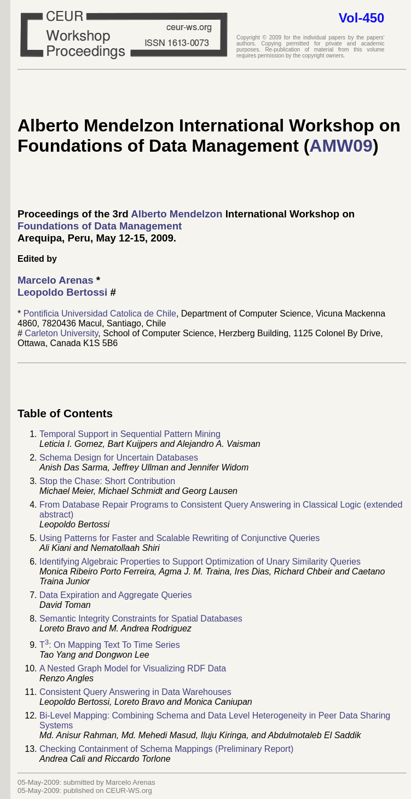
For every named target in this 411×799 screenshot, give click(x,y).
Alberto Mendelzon (176, 214)
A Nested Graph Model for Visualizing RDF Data (132, 668)
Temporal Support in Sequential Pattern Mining (130, 434)
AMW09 (341, 146)
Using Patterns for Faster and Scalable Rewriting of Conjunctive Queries (179, 538)
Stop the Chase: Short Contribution (107, 481)
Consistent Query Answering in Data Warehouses (135, 692)
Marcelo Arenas (56, 280)
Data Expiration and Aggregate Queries (115, 595)
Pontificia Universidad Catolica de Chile (100, 313)
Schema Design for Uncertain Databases (118, 457)
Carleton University (61, 333)
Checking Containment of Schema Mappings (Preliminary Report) (166, 749)
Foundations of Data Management (100, 226)
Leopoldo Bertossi (62, 292)
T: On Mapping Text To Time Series (109, 644)
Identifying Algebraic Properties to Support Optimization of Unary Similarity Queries (200, 561)
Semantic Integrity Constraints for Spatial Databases (140, 618)
